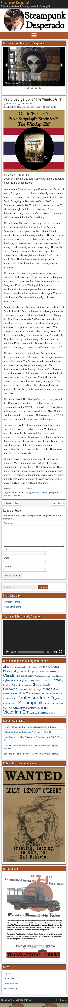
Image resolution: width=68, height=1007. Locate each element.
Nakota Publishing (12, 611)
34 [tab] (32, 88)
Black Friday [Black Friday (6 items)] (11, 675)
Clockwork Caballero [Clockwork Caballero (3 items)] (43, 680)
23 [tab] (28, 85)
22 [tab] (24, 85)
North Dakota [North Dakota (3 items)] (39, 698)
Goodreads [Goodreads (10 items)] (42, 688)
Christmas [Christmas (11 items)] (11, 679)
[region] (34, 66)
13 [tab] (51, 81)
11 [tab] (43, 81)
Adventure (11, 107)
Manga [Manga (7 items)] (47, 693)
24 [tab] (32, 85)
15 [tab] (59, 81)
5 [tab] (21, 81)
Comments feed (11, 987)
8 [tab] (32, 81)
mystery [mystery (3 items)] (6, 698)
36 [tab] (40, 88)
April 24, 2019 (27, 103)
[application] (34, 641)
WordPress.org (11, 992)
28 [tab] (47, 85)
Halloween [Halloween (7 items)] (10, 693)
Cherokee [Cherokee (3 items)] (52, 675)
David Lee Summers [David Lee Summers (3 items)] (43, 685)
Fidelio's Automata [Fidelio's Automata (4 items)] (12, 689)
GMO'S (6, 495)
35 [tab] (36, 88)
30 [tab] (55, 85)
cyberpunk (53, 492)
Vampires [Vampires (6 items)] (42, 711)
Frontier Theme (59, 1004)
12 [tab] (47, 81)
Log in (7, 977)
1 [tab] (5, 81)
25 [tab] (36, 85)
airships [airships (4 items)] (18, 671)
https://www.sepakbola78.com (18, 741)
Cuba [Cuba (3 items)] (61, 680)
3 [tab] (13, 81)
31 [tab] (59, 85)
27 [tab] (43, 85)
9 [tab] (36, 81)
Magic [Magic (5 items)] (38, 693)
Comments (50, 107)
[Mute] (55, 655)
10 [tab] (40, 81)
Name (7, 553)
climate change (39, 492)
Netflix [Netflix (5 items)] (13, 697)
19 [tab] (13, 85)
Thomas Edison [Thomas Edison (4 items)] (51, 707)
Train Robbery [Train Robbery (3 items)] (14, 712)
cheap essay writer (13, 749)
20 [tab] (17, 85)
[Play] (7, 655)
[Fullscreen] (60, 655)
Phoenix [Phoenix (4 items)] (48, 697)
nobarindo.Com (11, 736)
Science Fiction (34, 107)
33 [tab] (28, 88)
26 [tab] (40, 85)
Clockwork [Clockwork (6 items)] (27, 679)
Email (6, 562)
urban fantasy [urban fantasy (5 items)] (28, 711)
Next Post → (59, 503)
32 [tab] (63, 85)
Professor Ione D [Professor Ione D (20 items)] (35, 701)
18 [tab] (9, 85)
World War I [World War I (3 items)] (50, 717)
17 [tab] (5, 85)
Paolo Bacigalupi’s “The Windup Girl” (32, 99)
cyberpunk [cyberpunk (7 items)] (27, 684)
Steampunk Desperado (15, 3)
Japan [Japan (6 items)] (22, 693)
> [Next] (60, 65)
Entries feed (9, 982)
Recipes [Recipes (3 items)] (14, 708)
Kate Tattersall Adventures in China (39, 731)
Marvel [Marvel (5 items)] (56, 693)
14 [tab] (55, 81)
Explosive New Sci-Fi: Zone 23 (37, 736)
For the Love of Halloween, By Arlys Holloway (37, 757)
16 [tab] (63, 81)
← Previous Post (11, 503)
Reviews (21, 107)
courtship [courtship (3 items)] (55, 680)
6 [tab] (24, 81)
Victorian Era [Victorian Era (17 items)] (16, 716)
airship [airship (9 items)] (8, 670)
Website (7, 570)
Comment (9, 523)
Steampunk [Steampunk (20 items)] (30, 706)
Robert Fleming (11, 731)
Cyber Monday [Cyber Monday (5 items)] (11, 684)
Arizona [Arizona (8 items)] (53, 670)
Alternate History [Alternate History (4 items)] (30, 671)
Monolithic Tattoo (12, 606)
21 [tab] (21, 85)
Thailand (16, 495)
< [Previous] (7, 65)
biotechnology (24, 492)
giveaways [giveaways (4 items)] (27, 689)
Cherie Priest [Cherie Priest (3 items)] (43, 675)
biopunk (13, 492)
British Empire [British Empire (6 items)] (28, 675)
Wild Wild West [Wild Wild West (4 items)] (37, 717)
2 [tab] (9, 81)
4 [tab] (17, 81)
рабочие (8, 757)
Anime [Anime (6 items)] (43, 670)
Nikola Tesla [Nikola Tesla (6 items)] (25, 697)
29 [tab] (51, 85)
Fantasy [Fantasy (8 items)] (57, 684)
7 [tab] (28, 81)
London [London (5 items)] (30, 693)
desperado (11, 103)
